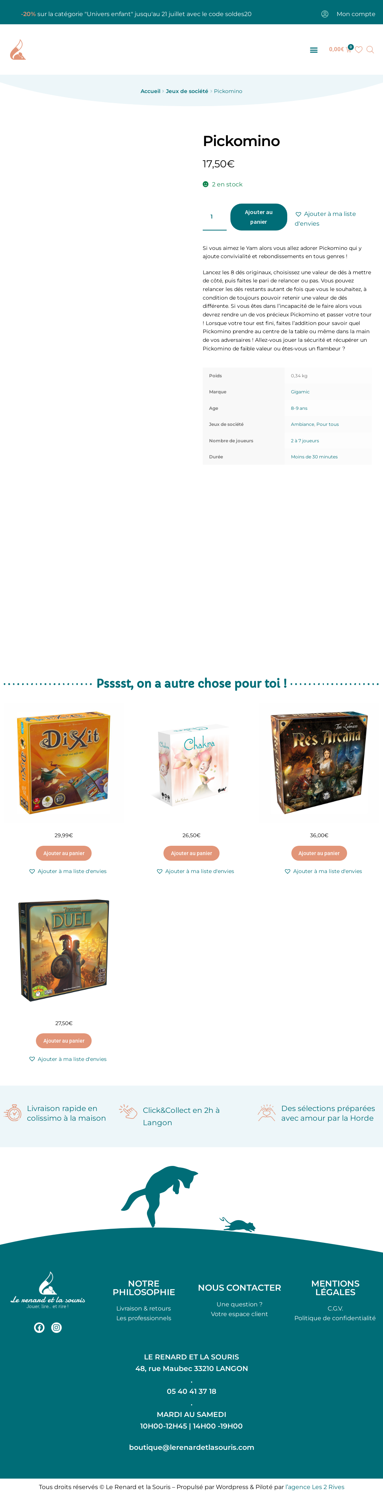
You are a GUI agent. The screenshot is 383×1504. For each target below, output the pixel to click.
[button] (314, 49)
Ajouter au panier (259, 216)
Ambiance (302, 424)
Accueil (150, 91)
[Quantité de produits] (215, 217)
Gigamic (300, 391)
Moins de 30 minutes (314, 456)
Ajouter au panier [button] (64, 853)
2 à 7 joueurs (305, 440)
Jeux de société (187, 91)
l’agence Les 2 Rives (314, 1487)
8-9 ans (299, 408)
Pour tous (327, 424)
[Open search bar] (370, 49)
